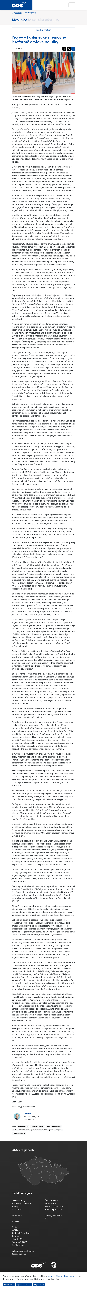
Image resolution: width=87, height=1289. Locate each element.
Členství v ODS (51, 1200)
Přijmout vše (39, 1284)
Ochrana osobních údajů (23, 1251)
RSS (46, 1218)
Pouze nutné (9, 1284)
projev (51, 1130)
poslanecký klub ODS (39, 1130)
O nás (14, 1227)
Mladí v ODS (50, 1203)
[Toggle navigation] (71, 4)
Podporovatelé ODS (54, 1206)
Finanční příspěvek (53, 1209)
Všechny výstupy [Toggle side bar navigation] (43, 30)
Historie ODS (18, 1239)
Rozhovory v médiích (21, 1203)
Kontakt (15, 1221)
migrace (59, 1130)
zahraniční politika (38, 1126)
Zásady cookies (19, 1254)
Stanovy (15, 1236)
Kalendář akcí (18, 1215)
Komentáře (17, 1209)
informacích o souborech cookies (63, 1276)
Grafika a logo (18, 1245)
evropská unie (23, 1126)
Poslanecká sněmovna (21, 1130)
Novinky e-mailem (53, 1215)
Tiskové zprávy (18, 1200)
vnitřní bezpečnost (54, 1126)
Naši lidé (16, 1230)
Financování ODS (19, 1242)
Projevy (15, 1206)
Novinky (18, 13)
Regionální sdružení (21, 1233)
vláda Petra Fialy (19, 1133)
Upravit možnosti (24, 1284)
